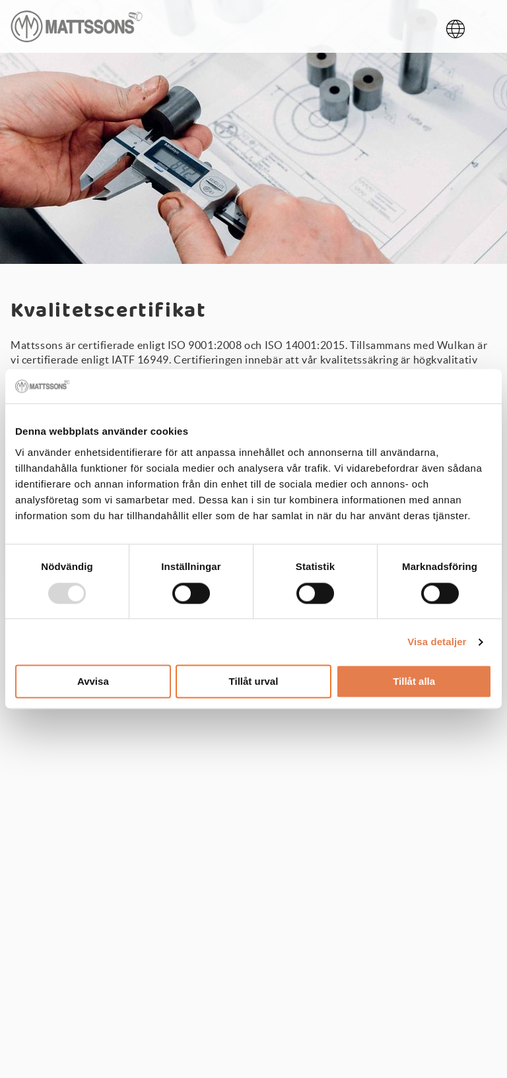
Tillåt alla (414, 681)
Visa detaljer (436, 641)
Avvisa (93, 681)
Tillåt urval (254, 681)
